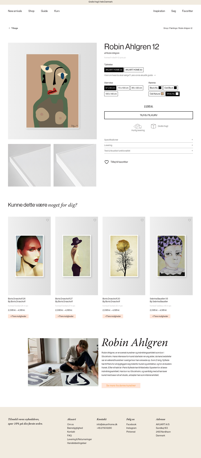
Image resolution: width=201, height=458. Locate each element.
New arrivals (15, 11)
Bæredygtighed (75, 428)
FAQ (69, 435)
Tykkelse (108, 64)
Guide (44, 11)
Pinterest (131, 431)
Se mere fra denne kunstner (121, 385)
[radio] (114, 70)
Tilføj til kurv (148, 115)
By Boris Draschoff (16, 301)
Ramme (152, 82)
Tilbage (14, 28)
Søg (173, 11)
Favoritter (187, 11)
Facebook (131, 424)
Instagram (131, 428)
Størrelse (108, 82)
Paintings (173, 28)
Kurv (57, 11)
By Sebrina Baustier (159, 301)
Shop (31, 11)
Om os (70, 424)
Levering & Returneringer (79, 439)
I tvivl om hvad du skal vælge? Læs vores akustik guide (128, 75)
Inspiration (159, 11)
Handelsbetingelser (77, 443)
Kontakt (71, 431)
